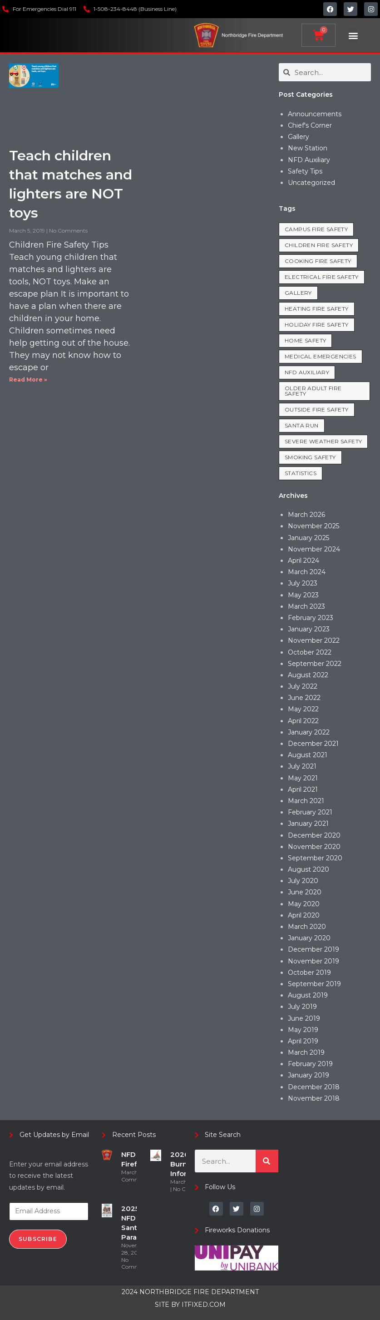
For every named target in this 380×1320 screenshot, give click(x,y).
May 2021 (303, 778)
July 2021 (302, 766)
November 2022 (314, 640)
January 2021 (308, 823)
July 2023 (302, 583)
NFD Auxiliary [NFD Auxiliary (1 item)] (307, 372)
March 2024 (307, 572)
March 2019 (306, 1052)
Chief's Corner (310, 125)
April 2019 (303, 1041)
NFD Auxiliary (309, 160)
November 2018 (314, 1098)
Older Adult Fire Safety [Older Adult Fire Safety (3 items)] (313, 391)
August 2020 (308, 869)
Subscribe (38, 1239)
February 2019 (310, 1064)
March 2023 (306, 606)
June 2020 (304, 892)
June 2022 (304, 698)
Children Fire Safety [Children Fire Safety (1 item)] (319, 245)
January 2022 (309, 732)
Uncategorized (311, 183)
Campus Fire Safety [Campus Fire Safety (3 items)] (316, 229)
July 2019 (302, 1006)
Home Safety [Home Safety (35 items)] (305, 340)
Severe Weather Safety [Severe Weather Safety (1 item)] (323, 441)
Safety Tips (305, 171)
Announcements (314, 114)
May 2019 (303, 1030)
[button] (353, 35)
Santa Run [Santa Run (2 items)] (302, 425)
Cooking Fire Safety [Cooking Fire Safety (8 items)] (318, 261)
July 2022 (302, 686)
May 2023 (303, 595)
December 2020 (314, 835)
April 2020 (304, 915)
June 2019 (304, 1018)
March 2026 (306, 515)
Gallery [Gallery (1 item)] (298, 292)
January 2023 (309, 629)
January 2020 (309, 938)
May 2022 (303, 709)
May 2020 (304, 904)
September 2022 (314, 664)
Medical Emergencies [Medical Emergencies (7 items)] (320, 356)
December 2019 (313, 949)
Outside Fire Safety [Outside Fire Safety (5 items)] (317, 409)
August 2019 (308, 995)
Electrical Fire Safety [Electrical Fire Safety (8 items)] (322, 276)
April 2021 (303, 789)
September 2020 (315, 858)
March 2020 (307, 927)
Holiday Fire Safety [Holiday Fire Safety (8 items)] (317, 324)
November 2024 (314, 549)
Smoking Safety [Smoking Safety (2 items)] (310, 457)
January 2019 (308, 1075)
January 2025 (308, 538)
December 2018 (314, 1087)
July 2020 (303, 881)
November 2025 (313, 526)
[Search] (267, 1161)
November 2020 (314, 847)
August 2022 (308, 675)
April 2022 (303, 721)
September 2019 (314, 984)
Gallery (298, 137)
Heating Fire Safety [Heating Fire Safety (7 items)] (317, 308)
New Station (307, 148)
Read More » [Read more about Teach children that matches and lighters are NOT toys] (28, 379)
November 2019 (313, 961)
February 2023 (310, 618)
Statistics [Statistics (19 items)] (300, 473)
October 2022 (309, 652)
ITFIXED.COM (204, 1304)
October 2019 (309, 972)
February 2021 (310, 812)
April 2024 (303, 560)
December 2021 (313, 743)
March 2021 (306, 801)
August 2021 (307, 755)
